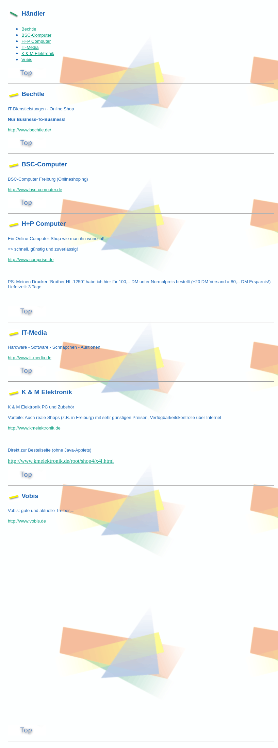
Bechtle (28, 29)
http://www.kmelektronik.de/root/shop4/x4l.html (61, 461)
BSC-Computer (36, 35)
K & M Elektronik (37, 53)
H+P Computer (36, 41)
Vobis (26, 59)
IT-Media (30, 47)
